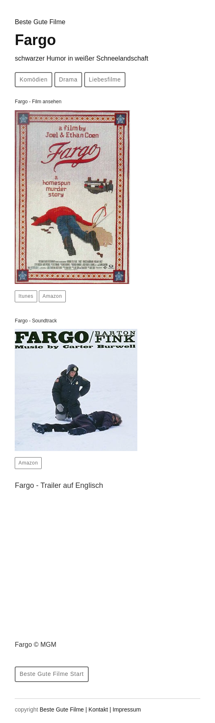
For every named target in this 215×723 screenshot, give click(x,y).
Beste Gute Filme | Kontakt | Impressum (90, 709)
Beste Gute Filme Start (52, 674)
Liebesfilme (105, 79)
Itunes (25, 296)
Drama (68, 79)
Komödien (34, 79)
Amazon (52, 296)
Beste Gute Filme (40, 21)
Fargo (81, 47)
